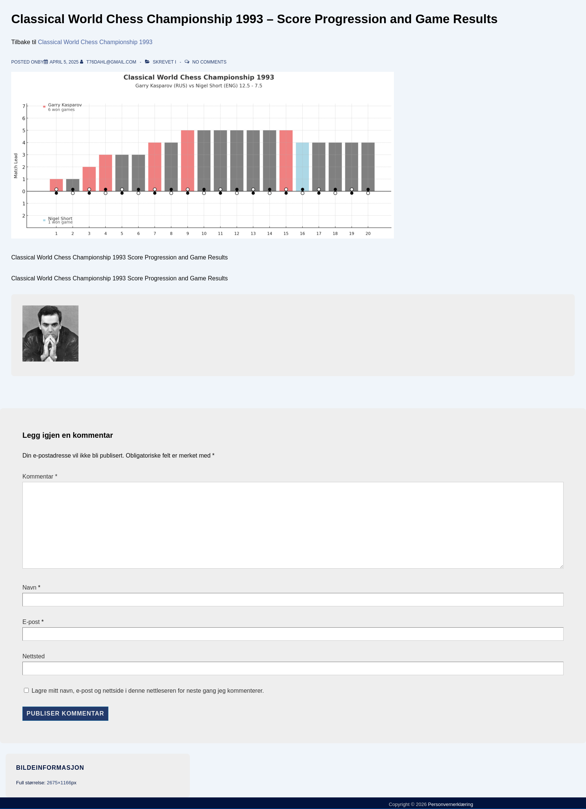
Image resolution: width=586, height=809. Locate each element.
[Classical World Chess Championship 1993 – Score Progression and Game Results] (64, 62)
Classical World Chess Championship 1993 (95, 42)
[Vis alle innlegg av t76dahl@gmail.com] (109, 62)
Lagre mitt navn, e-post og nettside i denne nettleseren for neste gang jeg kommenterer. (147, 691)
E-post (31, 622)
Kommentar (39, 476)
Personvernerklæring (450, 804)
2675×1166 (59, 782)
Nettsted (33, 656)
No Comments (209, 62)
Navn (29, 587)
